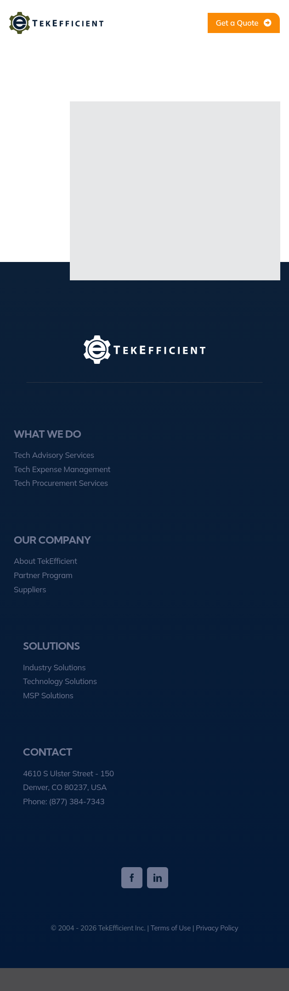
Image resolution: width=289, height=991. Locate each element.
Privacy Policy (217, 928)
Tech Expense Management (62, 469)
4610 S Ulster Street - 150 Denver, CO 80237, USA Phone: (68, 787)
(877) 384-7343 (76, 801)
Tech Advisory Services (54, 455)
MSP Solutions (48, 695)
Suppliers (30, 589)
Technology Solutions (60, 681)
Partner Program (43, 575)
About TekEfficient (45, 561)
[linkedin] (157, 877)
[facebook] (131, 877)
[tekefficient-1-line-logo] (56, 16)
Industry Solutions (54, 667)
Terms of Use (171, 928)
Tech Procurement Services (61, 483)
